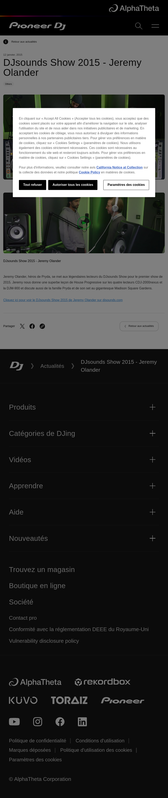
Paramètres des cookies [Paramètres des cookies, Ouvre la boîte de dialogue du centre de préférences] (126, 185)
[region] (84, 152)
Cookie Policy (89, 172)
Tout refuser (32, 185)
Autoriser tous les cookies (72, 185)
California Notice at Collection (119, 167)
